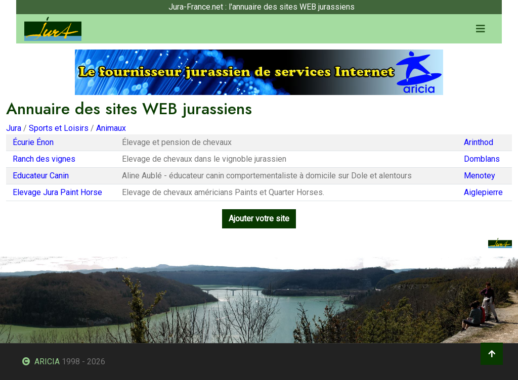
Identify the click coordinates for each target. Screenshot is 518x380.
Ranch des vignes (44, 159)
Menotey (479, 175)
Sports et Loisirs (59, 128)
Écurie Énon (33, 142)
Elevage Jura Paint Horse (57, 192)
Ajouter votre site (259, 218)
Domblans (482, 159)
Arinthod (478, 142)
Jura (13, 128)
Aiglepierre (483, 192)
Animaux (111, 128)
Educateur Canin (41, 175)
